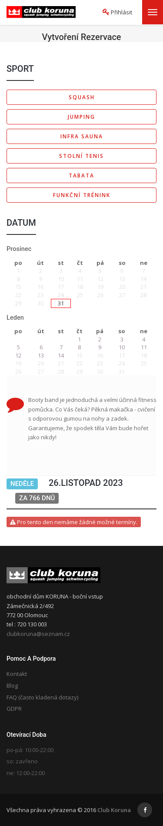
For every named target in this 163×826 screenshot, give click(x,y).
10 (122, 347)
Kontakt (17, 674)
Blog (12, 685)
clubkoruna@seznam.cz (38, 634)
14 (61, 355)
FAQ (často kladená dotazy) (42, 697)
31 (61, 303)
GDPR (14, 708)
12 (18, 355)
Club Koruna (114, 810)
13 (41, 355)
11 (144, 347)
